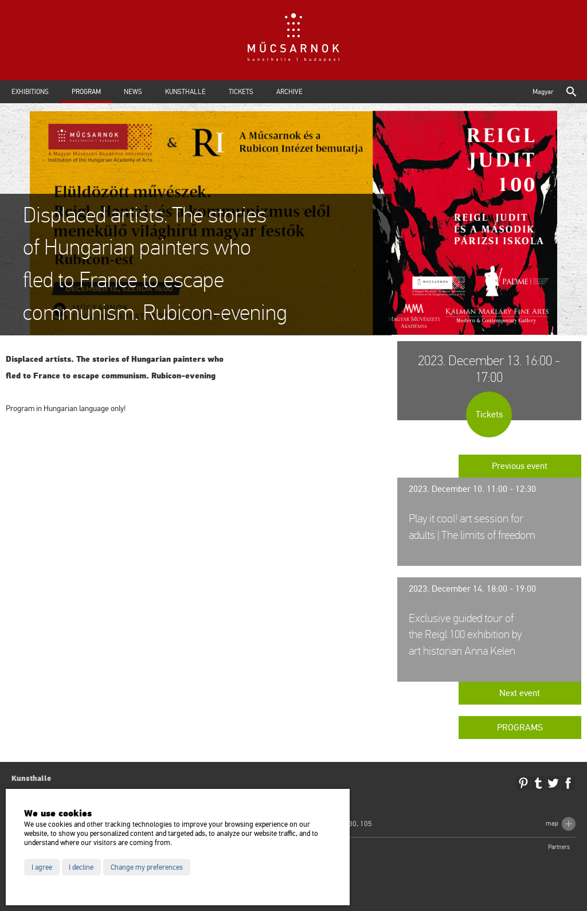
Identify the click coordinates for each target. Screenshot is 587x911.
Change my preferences (147, 867)
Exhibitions (30, 92)
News (133, 92)
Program (86, 92)
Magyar (543, 92)
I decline (81, 867)
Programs (520, 727)
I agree (42, 867)
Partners (559, 847)
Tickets (241, 92)
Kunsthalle (185, 92)
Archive (289, 92)
